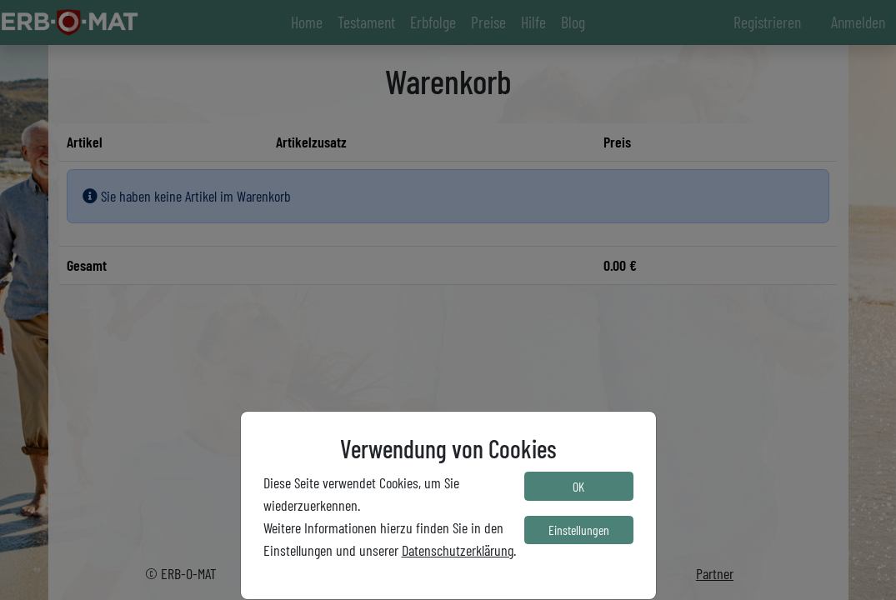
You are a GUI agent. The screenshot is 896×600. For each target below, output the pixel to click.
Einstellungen (578, 530)
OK (578, 486)
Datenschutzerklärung (457, 550)
